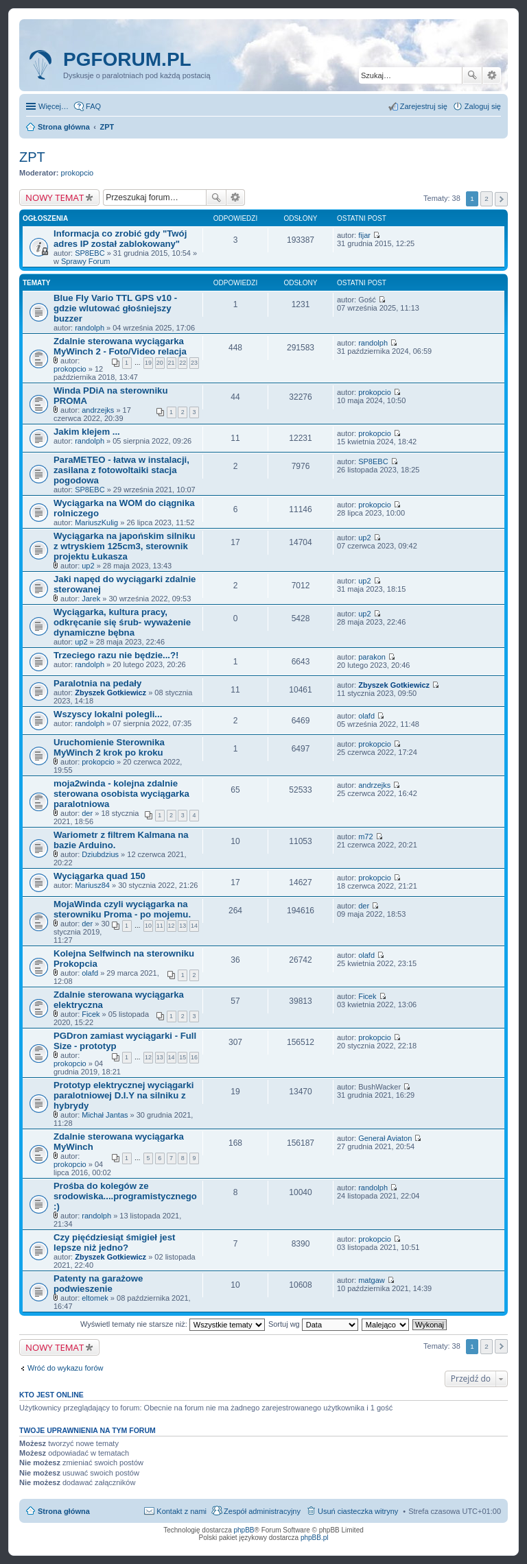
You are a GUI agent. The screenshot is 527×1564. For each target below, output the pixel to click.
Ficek (90, 1014)
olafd (366, 716)
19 (148, 362)
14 (194, 925)
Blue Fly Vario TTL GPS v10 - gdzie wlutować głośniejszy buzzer (115, 308)
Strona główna (64, 1511)
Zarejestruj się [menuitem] (423, 106)
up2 (88, 566)
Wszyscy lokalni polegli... (108, 714)
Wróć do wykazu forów (65, 1368)
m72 (365, 836)
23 (194, 362)
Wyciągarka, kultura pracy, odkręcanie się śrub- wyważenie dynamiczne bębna (122, 622)
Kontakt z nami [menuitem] (181, 1511)
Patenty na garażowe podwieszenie (98, 1283)
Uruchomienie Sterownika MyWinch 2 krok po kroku (109, 747)
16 (194, 1057)
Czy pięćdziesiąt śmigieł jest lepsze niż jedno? (114, 1242)
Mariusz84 (92, 885)
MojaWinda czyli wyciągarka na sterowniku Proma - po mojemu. (122, 909)
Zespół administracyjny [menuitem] (262, 1511)
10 (148, 925)
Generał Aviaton (385, 1138)
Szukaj (472, 75)
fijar (364, 235)
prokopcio (77, 173)
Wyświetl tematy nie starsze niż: (172, 1324)
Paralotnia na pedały (97, 683)
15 (182, 1057)
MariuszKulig (96, 522)
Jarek (91, 598)
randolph (89, 328)
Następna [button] (501, 199)
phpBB (244, 1530)
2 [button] (486, 198)
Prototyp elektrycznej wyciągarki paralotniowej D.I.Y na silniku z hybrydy (124, 1095)
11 (159, 925)
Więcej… (53, 106)
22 (182, 362)
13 (182, 925)
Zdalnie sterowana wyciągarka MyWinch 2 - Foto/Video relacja (120, 346)
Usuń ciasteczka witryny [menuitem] (358, 1511)
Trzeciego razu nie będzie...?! (116, 655)
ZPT (32, 157)
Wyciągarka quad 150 (99, 876)
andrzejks (98, 410)
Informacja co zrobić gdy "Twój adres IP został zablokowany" (120, 238)
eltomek (95, 1298)
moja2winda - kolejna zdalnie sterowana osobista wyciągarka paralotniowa (121, 793)
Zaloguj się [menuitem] (483, 106)
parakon (372, 657)
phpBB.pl (315, 1537)
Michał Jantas (105, 1115)
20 (159, 362)
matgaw (371, 1280)
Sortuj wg (313, 1324)
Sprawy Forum (85, 261)
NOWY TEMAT (54, 197)
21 (171, 362)
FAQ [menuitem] (93, 106)
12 (171, 925)
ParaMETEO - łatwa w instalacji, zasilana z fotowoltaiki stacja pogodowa (121, 470)
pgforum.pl (127, 59)
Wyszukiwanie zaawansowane (491, 75)
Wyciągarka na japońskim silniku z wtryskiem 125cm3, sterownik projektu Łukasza (124, 546)
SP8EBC (89, 253)
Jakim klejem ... (87, 431)
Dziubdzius (100, 854)
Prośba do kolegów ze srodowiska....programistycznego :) (125, 1196)
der (87, 813)
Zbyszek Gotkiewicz (110, 692)
